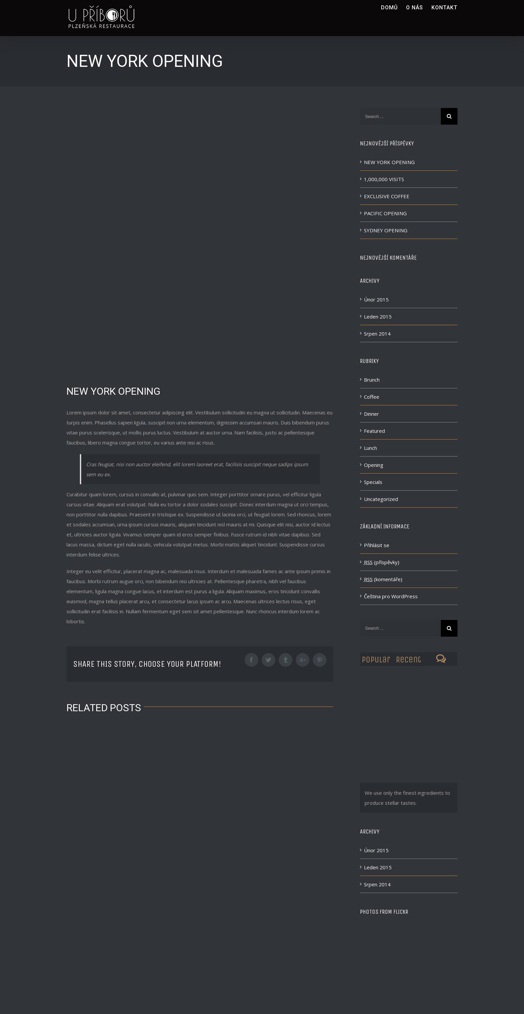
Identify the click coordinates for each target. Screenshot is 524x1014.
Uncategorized (381, 499)
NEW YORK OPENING (389, 162)
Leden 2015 (378, 316)
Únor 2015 (376, 299)
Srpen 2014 (377, 333)
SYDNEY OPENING (385, 230)
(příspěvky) (381, 562)
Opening (373, 465)
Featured (374, 430)
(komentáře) (383, 579)
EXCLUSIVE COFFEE (386, 196)
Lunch (370, 448)
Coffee (371, 396)
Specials (373, 482)
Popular (376, 659)
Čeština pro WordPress (391, 596)
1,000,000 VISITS (384, 179)
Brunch (372, 379)
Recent (408, 659)
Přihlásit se (376, 545)
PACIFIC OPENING (385, 213)
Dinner (371, 413)
